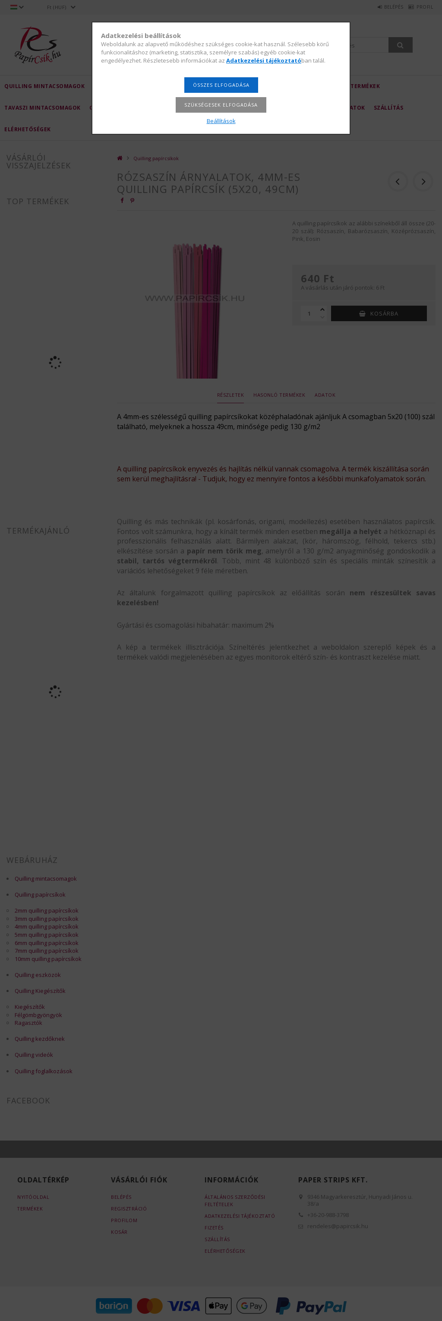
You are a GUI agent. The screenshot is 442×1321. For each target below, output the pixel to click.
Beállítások (221, 121)
